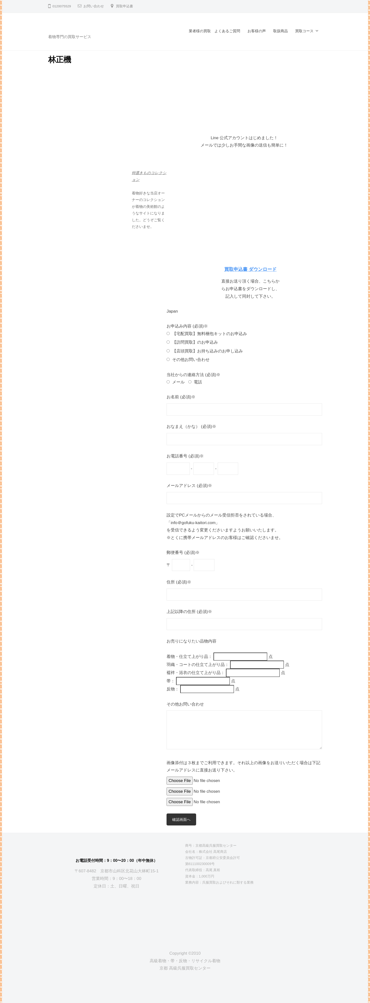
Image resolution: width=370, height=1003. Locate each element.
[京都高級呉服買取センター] (116, 915)
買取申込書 (124, 6)
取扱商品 (280, 31)
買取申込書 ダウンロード (250, 269)
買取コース (304, 31)
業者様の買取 (200, 31)
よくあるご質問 (227, 31)
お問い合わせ (93, 6)
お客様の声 (256, 31)
